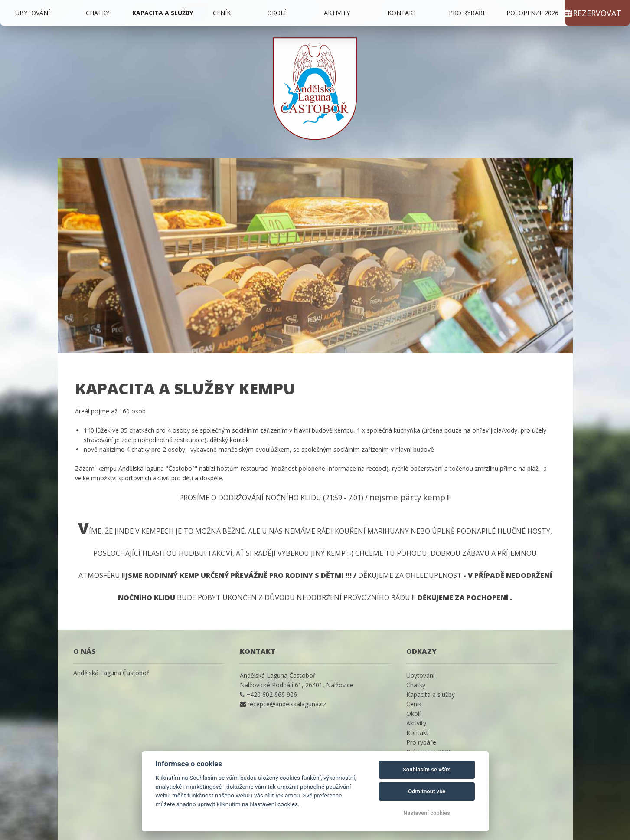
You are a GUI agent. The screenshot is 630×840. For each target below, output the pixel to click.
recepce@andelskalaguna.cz (287, 704)
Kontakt (402, 13)
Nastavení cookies (426, 813)
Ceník (222, 13)
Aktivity (337, 13)
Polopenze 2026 (532, 13)
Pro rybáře (467, 13)
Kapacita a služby (162, 13)
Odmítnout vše (426, 791)
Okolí (276, 13)
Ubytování (32, 13)
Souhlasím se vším (427, 769)
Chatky (97, 13)
